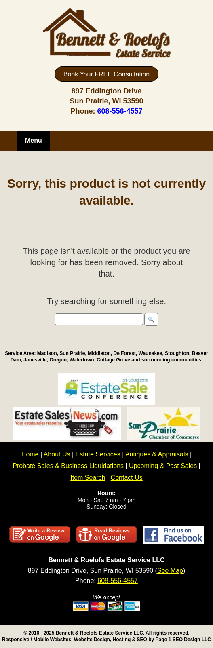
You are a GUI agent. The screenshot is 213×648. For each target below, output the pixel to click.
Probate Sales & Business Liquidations (68, 465)
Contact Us (127, 477)
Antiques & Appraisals (156, 454)
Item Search (87, 477)
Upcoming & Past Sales (163, 465)
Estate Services (98, 454)
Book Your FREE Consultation (106, 74)
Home (30, 454)
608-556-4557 (119, 111)
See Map (170, 570)
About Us (57, 454)
